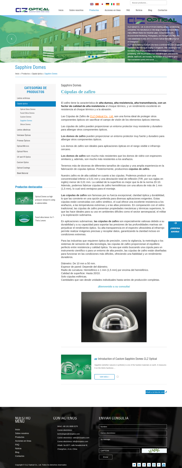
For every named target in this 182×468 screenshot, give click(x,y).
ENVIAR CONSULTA (113, 418)
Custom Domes (25, 117)
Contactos (162, 10)
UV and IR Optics (24, 157)
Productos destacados (28, 187)
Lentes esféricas (23, 98)
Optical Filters (22, 152)
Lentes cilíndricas (23, 130)
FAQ (128, 10)
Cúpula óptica (37, 74)
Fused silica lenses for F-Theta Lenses (44, 219)
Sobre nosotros (76, 10)
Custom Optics (23, 163)
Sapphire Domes (30, 68)
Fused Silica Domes (27, 113)
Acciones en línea (112, 10)
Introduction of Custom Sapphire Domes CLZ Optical (127, 359)
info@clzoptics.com (80, 441)
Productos (94, 10)
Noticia (139, 10)
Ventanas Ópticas (24, 135)
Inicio (61, 10)
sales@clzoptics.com (81, 438)
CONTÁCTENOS (65, 418)
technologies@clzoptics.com (68, 434)
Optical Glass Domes (27, 109)
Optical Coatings (23, 168)
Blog (150, 10)
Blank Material (22, 174)
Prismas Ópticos (23, 141)
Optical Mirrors (23, 146)
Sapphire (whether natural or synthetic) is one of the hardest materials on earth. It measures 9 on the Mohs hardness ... (130, 366)
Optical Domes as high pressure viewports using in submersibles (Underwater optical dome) (45, 200)
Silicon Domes (25, 125)
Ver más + (104, 377)
